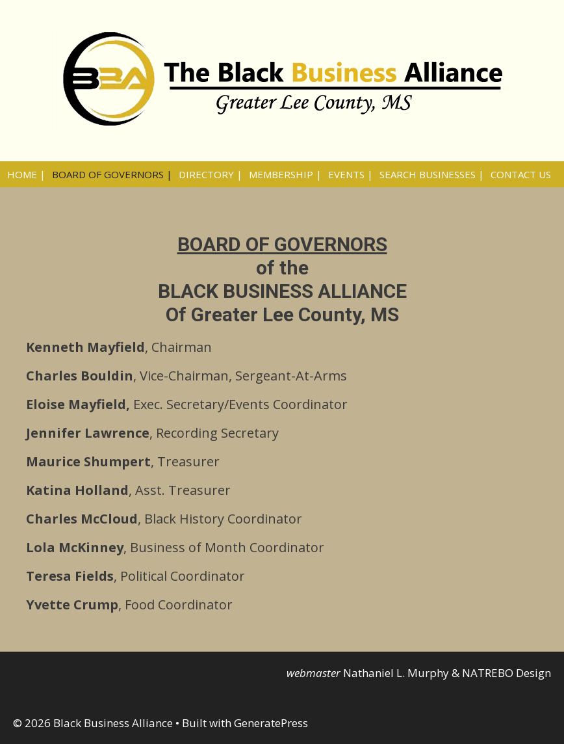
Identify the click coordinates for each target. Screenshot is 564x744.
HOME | (26, 174)
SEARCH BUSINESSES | (431, 174)
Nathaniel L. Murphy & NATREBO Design (447, 672)
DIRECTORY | (210, 174)
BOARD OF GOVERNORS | (112, 174)
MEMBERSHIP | (285, 174)
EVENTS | (350, 174)
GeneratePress (271, 722)
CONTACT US (521, 174)
